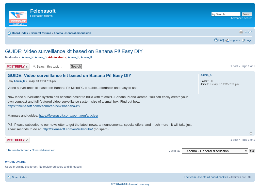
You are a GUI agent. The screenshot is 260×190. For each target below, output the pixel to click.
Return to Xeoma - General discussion (31, 150)
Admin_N (28, 57)
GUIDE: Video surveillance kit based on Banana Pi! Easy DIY (74, 51)
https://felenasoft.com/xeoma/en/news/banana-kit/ (44, 106)
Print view (241, 32)
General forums (40, 33)
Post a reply (17, 66)
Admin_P (73, 57)
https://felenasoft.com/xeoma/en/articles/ (68, 115)
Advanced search (241, 18)
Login (249, 40)
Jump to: (174, 150)
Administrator (57, 57)
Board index (20, 33)
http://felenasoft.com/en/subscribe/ (67, 129)
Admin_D (40, 57)
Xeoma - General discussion (72, 33)
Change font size (248, 32)
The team (190, 177)
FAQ (221, 40)
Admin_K (86, 57)
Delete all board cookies (213, 177)
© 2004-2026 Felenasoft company (130, 184)
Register (235, 40)
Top (251, 133)
